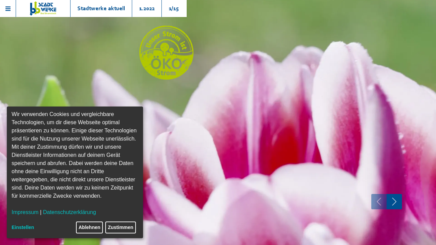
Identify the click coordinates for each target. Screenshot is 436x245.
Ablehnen (89, 227)
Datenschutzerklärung (69, 212)
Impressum (25, 212)
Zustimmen (121, 227)
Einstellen (23, 227)
